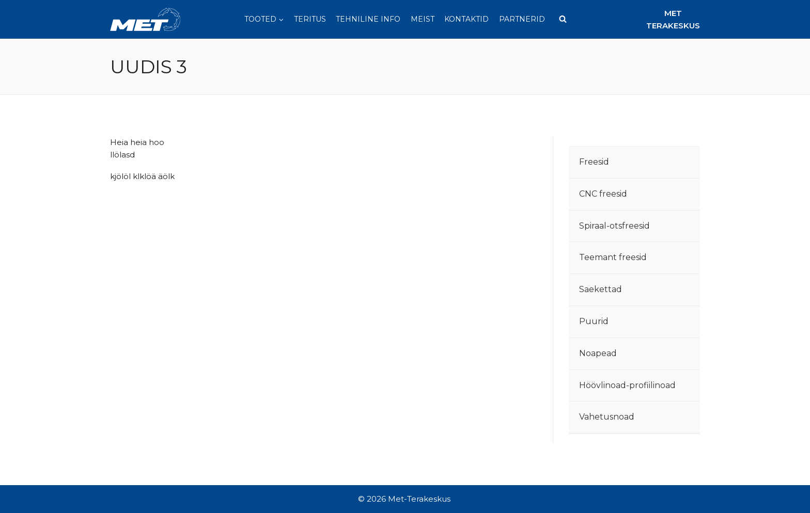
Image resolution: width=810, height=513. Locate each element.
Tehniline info (368, 19)
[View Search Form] (563, 19)
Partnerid (522, 19)
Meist (422, 19)
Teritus (310, 19)
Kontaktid (466, 19)
